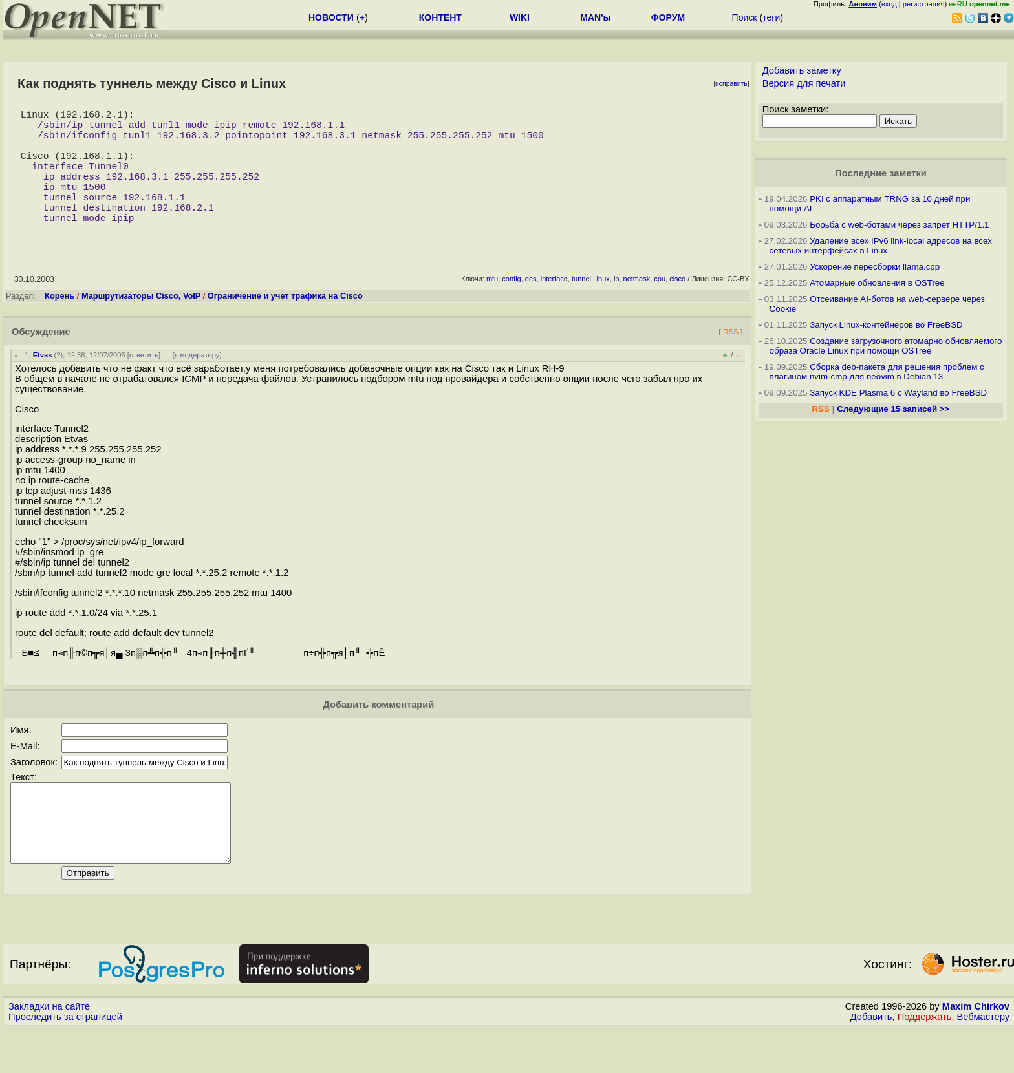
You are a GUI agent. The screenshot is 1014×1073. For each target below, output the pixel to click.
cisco (677, 307)
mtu (492, 307)
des (531, 307)
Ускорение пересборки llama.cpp (875, 266)
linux (602, 307)
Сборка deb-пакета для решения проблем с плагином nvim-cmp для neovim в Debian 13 (877, 371)
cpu (659, 307)
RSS (731, 360)
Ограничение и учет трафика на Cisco (285, 324)
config (511, 307)
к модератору (197, 383)
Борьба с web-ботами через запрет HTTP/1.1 (899, 224)
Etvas (42, 383)
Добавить (871, 1061)
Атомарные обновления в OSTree (877, 283)
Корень (59, 324)
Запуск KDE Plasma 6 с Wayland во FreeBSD (898, 393)
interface (554, 307)
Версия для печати (804, 83)
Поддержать (925, 1061)
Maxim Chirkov (975, 1050)
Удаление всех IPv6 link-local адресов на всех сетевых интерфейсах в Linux (881, 245)
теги (771, 17)
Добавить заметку (801, 70)
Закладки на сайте (49, 1050)
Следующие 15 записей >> (893, 409)
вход (889, 4)
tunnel (581, 307)
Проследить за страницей (65, 1061)
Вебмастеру (983, 1061)
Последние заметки (881, 173)
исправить (731, 83)
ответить (143, 383)
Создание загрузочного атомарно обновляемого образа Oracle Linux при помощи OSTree (886, 346)
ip (617, 307)
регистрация (924, 4)
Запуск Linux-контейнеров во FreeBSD (886, 325)
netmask (637, 307)
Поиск (744, 17)
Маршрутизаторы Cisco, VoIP (140, 324)
